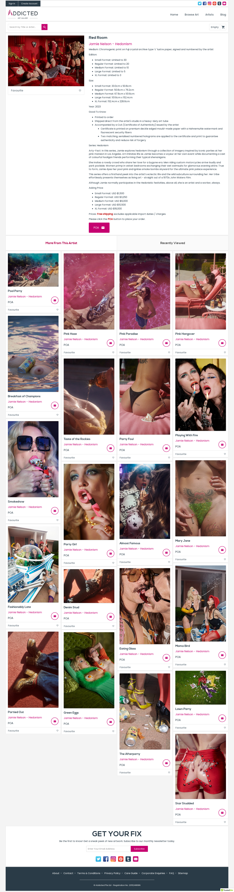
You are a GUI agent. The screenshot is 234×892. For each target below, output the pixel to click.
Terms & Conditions (88, 873)
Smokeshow (16, 502)
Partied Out (16, 712)
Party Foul (127, 439)
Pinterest (214, 3)
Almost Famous (130, 543)
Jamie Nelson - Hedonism (110, 44)
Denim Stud (71, 607)
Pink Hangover (185, 334)
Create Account (29, 3)
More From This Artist (61, 243)
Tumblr (219, 3)
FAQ (171, 873)
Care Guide (131, 873)
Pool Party (15, 291)
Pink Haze (70, 334)
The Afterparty (130, 754)
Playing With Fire (186, 435)
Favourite (46, 91)
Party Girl (70, 544)
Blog (223, 14)
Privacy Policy (112, 873)
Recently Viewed (173, 243)
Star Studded (184, 804)
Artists (209, 14)
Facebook (204, 3)
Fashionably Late (19, 607)
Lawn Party (183, 709)
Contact (224, 3)
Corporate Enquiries (153, 873)
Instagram (209, 3)
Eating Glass (128, 649)
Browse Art (192, 14)
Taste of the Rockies (77, 439)
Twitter (199, 3)
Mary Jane (182, 541)
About (55, 873)
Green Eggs (71, 713)
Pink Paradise (129, 334)
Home (174, 14)
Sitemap (183, 873)
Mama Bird (182, 646)
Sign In (12, 3)
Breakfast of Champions (24, 396)
